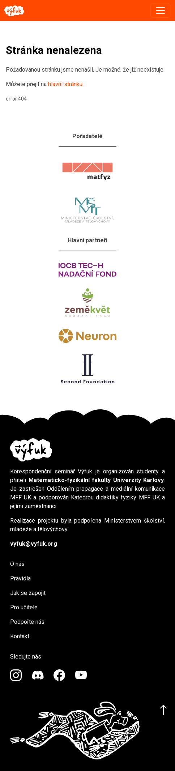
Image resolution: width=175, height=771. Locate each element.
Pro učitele (24, 607)
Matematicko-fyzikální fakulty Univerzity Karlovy (96, 480)
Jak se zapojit (28, 592)
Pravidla (20, 578)
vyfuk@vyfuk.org (33, 543)
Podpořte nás (27, 621)
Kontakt (19, 636)
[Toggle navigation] (160, 10)
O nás (17, 564)
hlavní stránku (65, 84)
